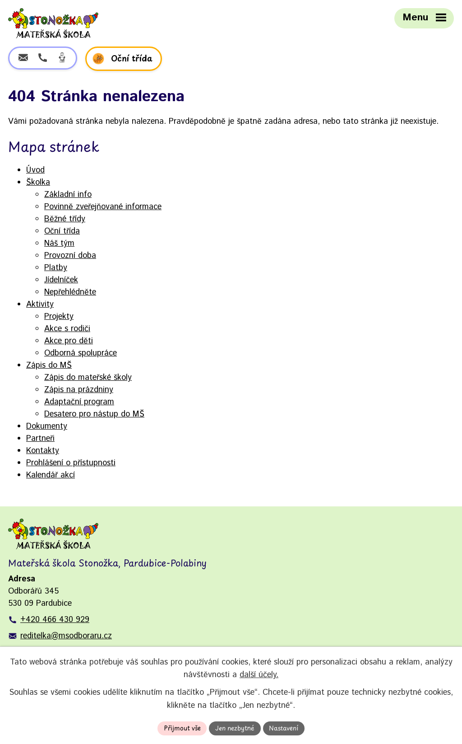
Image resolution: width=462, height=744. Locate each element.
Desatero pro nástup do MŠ (94, 414)
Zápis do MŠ (49, 365)
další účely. (259, 675)
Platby (55, 268)
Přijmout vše (181, 728)
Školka (38, 182)
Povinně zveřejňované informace (103, 207)
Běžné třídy (64, 219)
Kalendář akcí (50, 475)
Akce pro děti (68, 341)
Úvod (35, 170)
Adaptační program (79, 402)
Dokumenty (46, 426)
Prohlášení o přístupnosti (71, 463)
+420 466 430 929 (54, 620)
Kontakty (42, 451)
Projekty (59, 317)
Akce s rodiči (67, 329)
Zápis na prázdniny (78, 390)
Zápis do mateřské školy (88, 378)
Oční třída (62, 231)
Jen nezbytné (235, 728)
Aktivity (40, 304)
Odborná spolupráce (80, 353)
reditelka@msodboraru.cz (66, 636)
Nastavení (285, 728)
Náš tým (59, 243)
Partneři (40, 439)
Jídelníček (61, 280)
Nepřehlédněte (70, 292)
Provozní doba (70, 256)
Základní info (68, 195)
